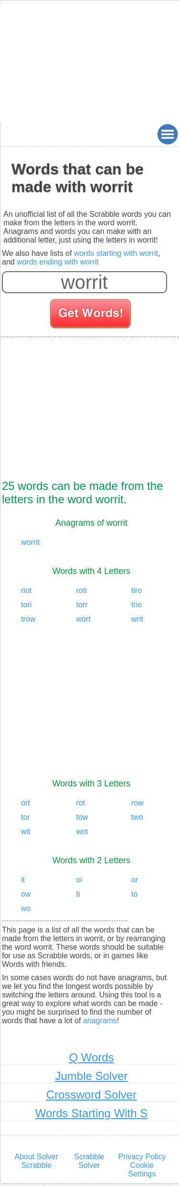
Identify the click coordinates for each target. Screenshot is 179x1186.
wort (83, 619)
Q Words (91, 1057)
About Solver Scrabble (36, 1161)
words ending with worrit (58, 262)
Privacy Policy (142, 1157)
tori (26, 605)
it (23, 880)
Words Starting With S (91, 1113)
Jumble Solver (91, 1076)
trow (28, 619)
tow (82, 817)
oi (79, 880)
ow (26, 894)
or (134, 880)
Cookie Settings (142, 1169)
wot (82, 831)
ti (78, 894)
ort (25, 803)
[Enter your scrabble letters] (84, 282)
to (134, 894)
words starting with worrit (116, 253)
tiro (136, 590)
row (137, 803)
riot (26, 590)
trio (136, 605)
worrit (30, 542)
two (137, 817)
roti (81, 590)
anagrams (100, 1021)
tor (25, 817)
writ (137, 619)
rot (80, 803)
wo (26, 908)
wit (26, 831)
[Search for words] (91, 315)
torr (82, 605)
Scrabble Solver (89, 1161)
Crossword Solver (91, 1094)
